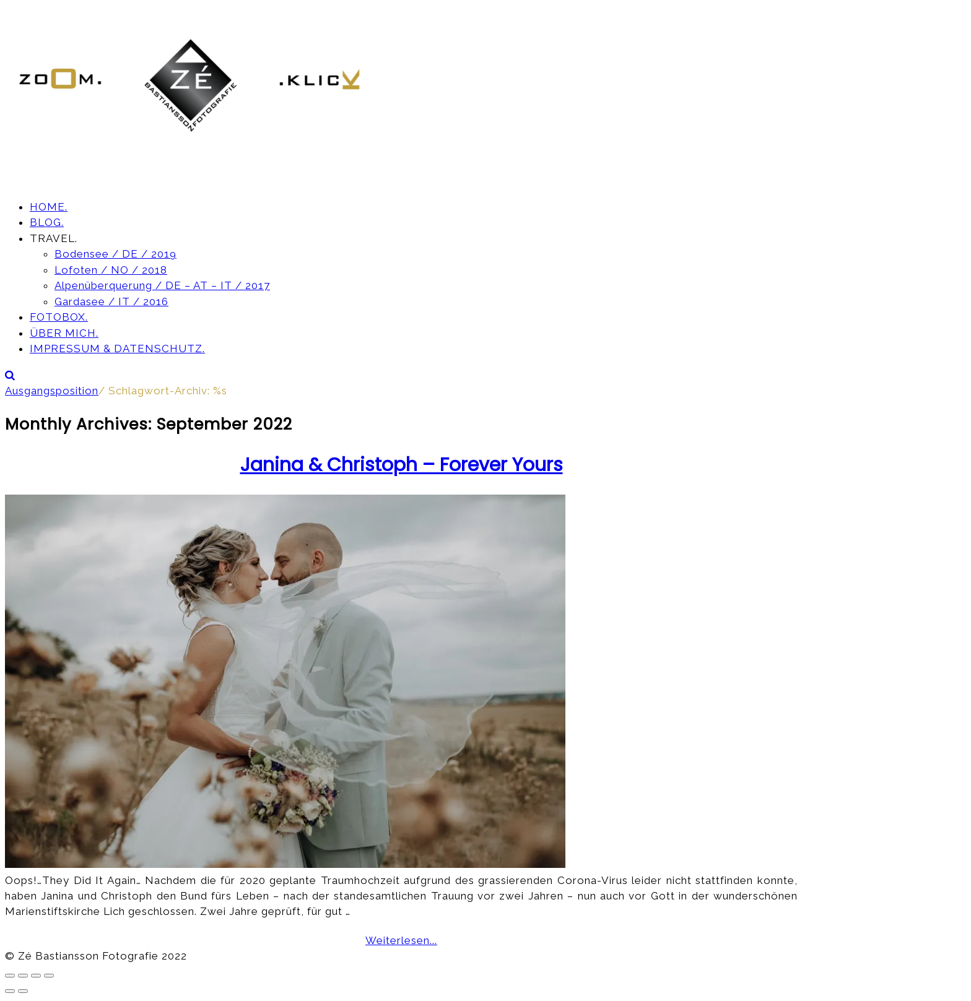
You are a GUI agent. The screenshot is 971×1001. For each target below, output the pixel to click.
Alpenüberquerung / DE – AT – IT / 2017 (162, 285)
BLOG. (47, 222)
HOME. (48, 207)
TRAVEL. (53, 238)
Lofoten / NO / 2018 (110, 270)
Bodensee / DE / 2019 (115, 254)
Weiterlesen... (401, 940)
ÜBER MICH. (64, 333)
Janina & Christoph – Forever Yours (401, 465)
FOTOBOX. (59, 317)
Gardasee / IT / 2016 (111, 301)
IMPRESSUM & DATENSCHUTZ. (117, 348)
